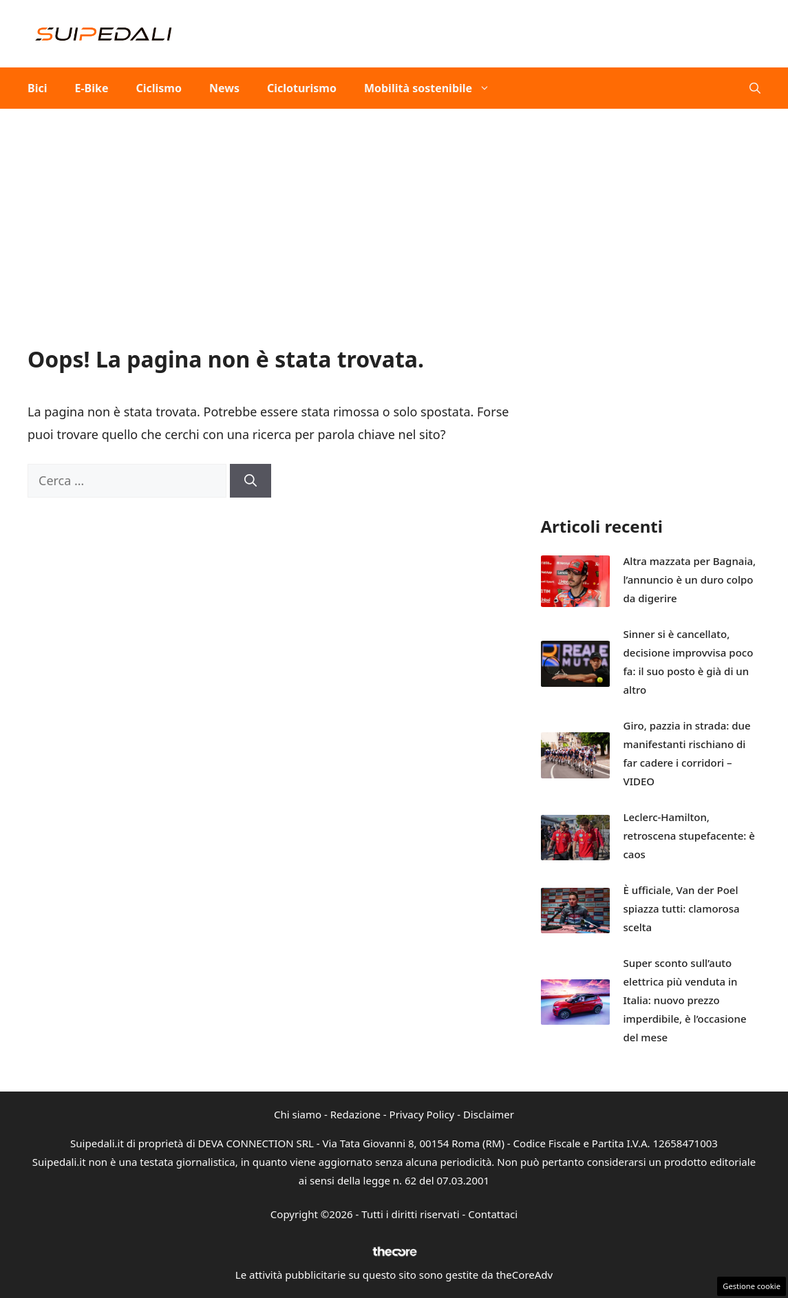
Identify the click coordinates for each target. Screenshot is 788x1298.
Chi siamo (297, 1114)
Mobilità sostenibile (434, 88)
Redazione (355, 1114)
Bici (37, 88)
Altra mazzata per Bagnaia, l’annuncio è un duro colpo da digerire (690, 579)
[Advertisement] (394, 212)
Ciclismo (159, 88)
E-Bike (91, 88)
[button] (755, 88)
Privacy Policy (422, 1114)
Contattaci (493, 1214)
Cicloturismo (302, 88)
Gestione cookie (751, 1286)
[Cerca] (250, 481)
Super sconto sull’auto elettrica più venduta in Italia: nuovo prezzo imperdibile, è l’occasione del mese (685, 1000)
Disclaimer (488, 1114)
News (224, 88)
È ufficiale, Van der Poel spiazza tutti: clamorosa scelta (682, 908)
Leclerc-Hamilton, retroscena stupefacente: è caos (689, 835)
